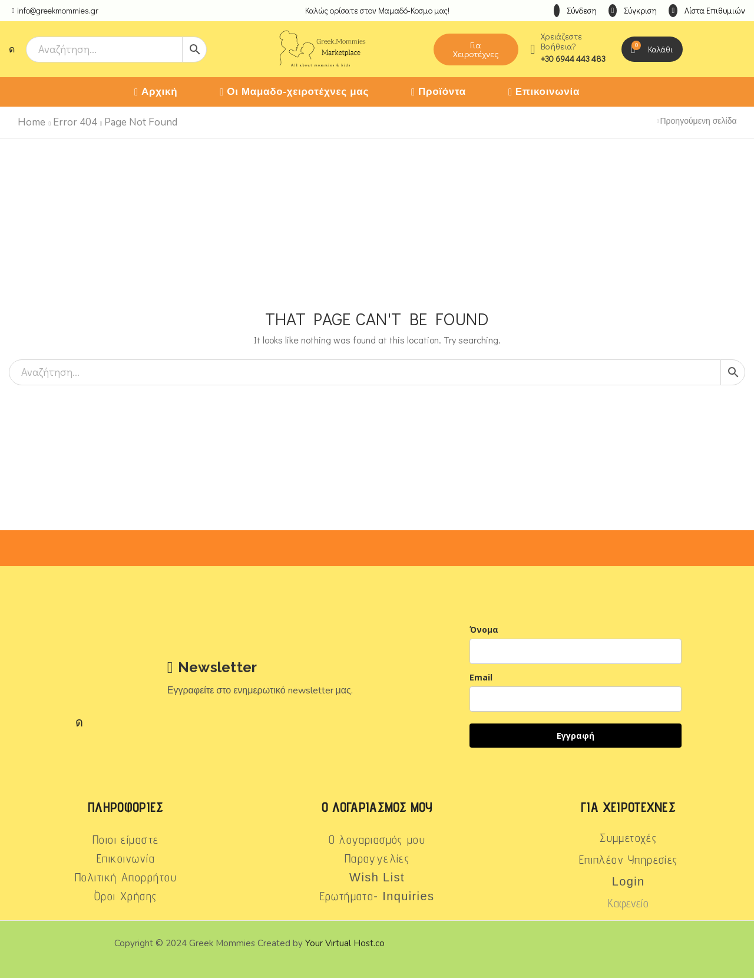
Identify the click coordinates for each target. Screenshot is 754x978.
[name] (575, 651)
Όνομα (483, 629)
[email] (575, 699)
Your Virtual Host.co (345, 943)
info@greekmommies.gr (57, 10)
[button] (575, 11)
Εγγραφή (575, 735)
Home (31, 122)
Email (480, 677)
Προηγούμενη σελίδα (698, 121)
